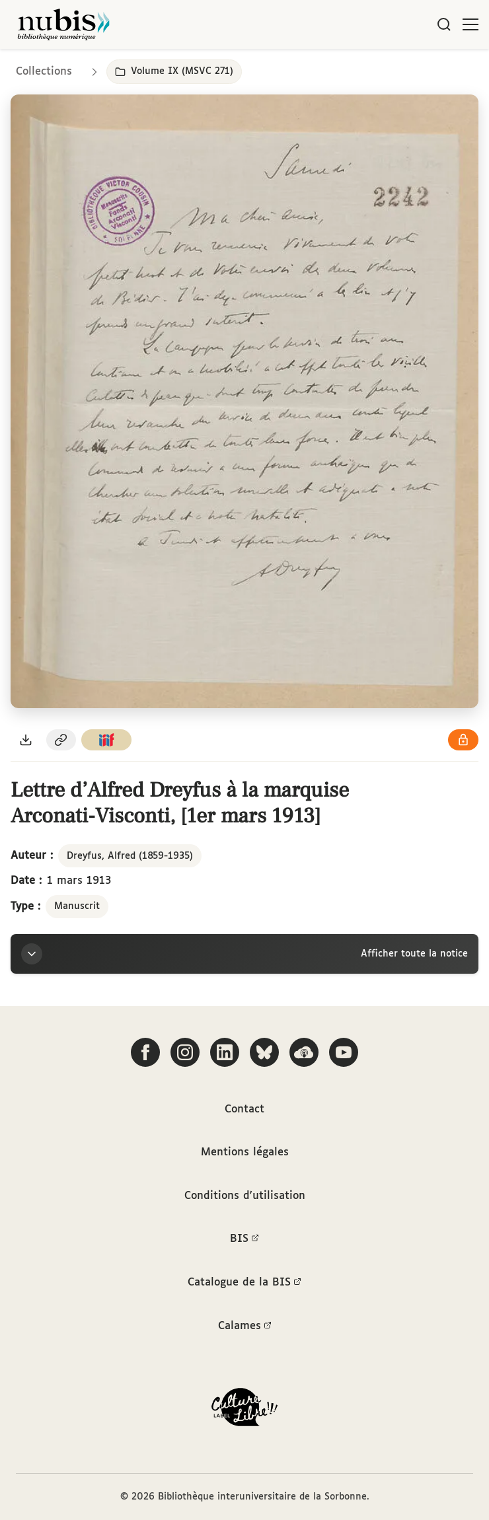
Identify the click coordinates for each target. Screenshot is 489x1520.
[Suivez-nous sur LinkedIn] (224, 1052)
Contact (244, 1109)
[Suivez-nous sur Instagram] (185, 1052)
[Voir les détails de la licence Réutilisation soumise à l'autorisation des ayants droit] (463, 740)
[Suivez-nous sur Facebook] (145, 1052)
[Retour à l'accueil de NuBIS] (63, 24)
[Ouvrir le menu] (470, 24)
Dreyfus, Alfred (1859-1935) (130, 856)
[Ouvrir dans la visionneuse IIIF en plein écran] (244, 401)
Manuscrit (77, 906)
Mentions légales (245, 1152)
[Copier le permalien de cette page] (61, 740)
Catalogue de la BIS (244, 1282)
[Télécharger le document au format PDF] (26, 740)
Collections (44, 71)
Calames (245, 1326)
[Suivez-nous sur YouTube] (343, 1052)
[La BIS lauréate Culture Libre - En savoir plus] (244, 1410)
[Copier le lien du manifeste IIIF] (106, 740)
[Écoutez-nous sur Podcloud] (304, 1052)
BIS (244, 1239)
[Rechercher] (444, 24)
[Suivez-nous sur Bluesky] (264, 1052)
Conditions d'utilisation (244, 1196)
